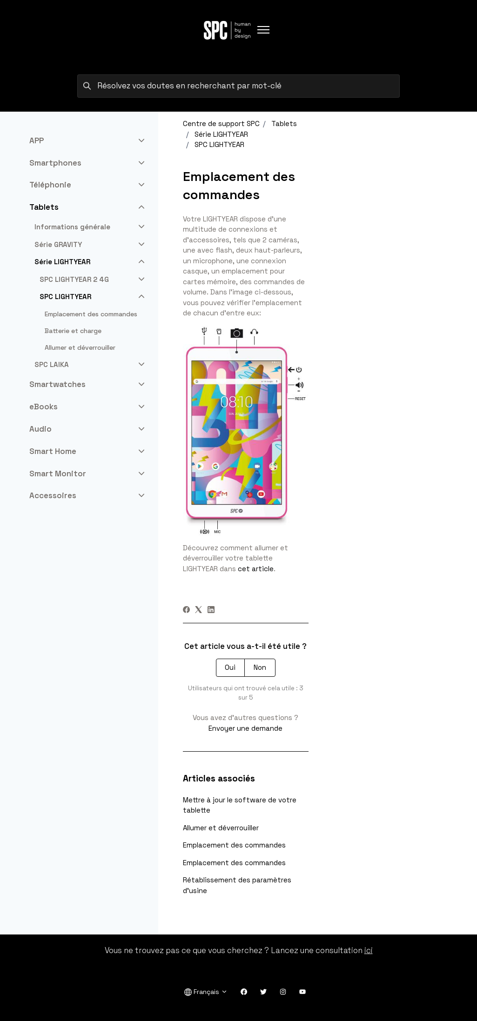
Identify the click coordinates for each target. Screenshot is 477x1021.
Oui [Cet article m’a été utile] (230, 667)
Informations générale (72, 226)
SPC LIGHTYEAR (219, 144)
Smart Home (52, 451)
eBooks (43, 406)
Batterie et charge (73, 331)
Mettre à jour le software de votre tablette (239, 805)
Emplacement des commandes (234, 845)
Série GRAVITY (58, 244)
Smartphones (55, 163)
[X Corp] (198, 610)
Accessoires (52, 495)
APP (36, 140)
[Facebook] (186, 610)
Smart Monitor (57, 473)
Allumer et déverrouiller (221, 827)
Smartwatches (57, 384)
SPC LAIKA (51, 364)
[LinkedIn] (211, 610)
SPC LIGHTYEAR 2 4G (74, 279)
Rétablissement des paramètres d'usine (237, 885)
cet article (256, 568)
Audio (40, 429)
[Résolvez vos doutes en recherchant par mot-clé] (238, 86)
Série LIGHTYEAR (221, 134)
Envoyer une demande (245, 728)
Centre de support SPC (221, 123)
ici (368, 950)
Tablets (284, 123)
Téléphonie (50, 185)
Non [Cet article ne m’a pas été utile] (260, 667)
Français (206, 992)
